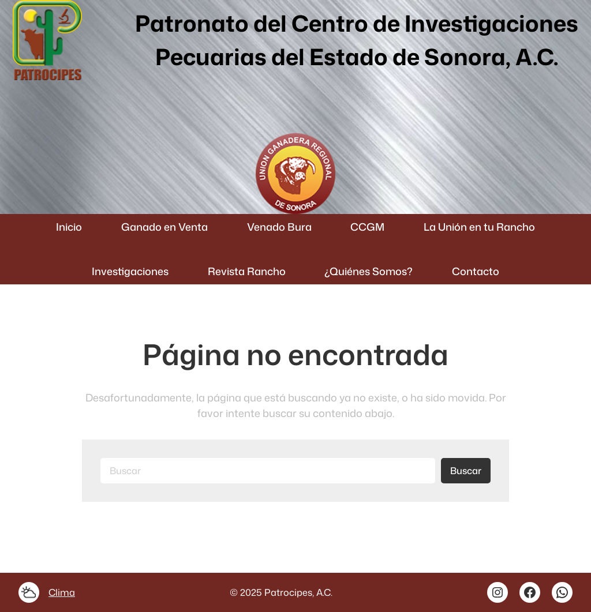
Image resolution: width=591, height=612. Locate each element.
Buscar (465, 470)
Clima (61, 592)
